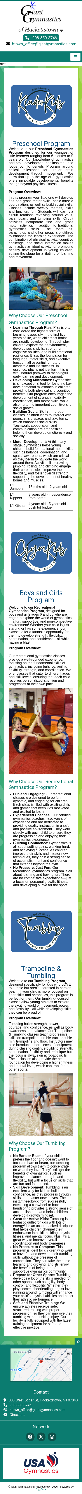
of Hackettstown (40, 29)
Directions (17, 1415)
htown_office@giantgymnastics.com (44, 44)
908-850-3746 (41, 37)
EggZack (41, 1489)
